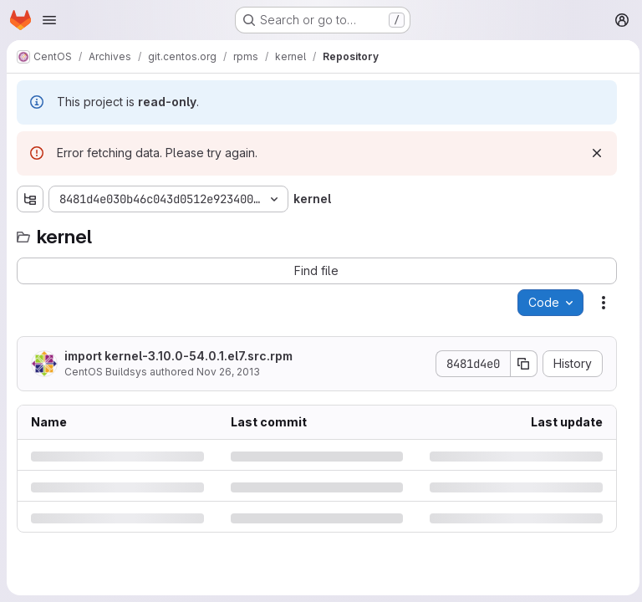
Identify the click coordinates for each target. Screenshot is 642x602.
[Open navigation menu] (49, 20)
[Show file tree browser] (30, 199)
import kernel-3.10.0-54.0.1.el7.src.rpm (178, 356)
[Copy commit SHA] (520, 363)
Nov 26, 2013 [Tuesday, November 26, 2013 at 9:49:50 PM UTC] (228, 371)
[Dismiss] (593, 153)
